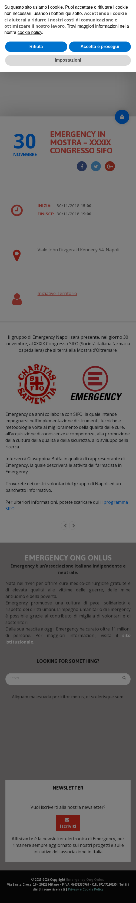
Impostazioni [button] (68, 60)
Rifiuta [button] (36, 46)
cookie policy (30, 32)
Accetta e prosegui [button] (100, 46)
